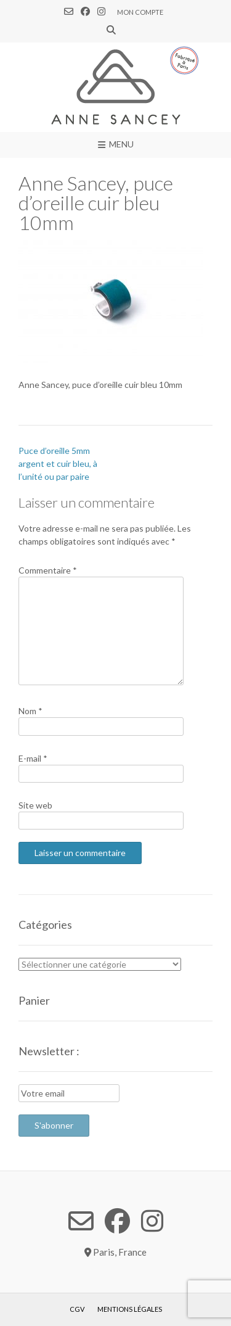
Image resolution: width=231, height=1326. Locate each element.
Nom (30, 711)
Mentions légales (129, 1309)
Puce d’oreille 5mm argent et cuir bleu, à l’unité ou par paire (57, 463)
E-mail (32, 758)
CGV (77, 1309)
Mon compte (140, 12)
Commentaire (47, 570)
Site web (35, 805)
